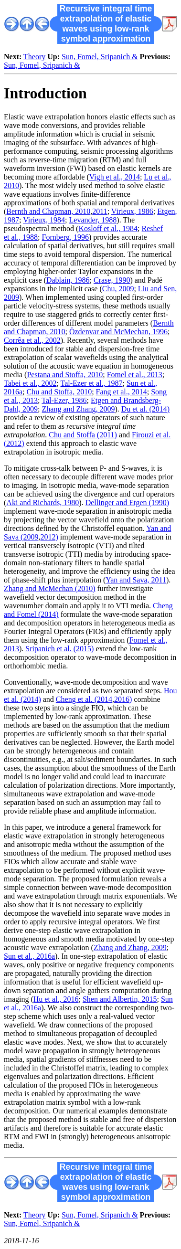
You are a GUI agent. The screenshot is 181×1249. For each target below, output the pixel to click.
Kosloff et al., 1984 (108, 228)
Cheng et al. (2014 (84, 699)
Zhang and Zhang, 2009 (78, 409)
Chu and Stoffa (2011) (83, 435)
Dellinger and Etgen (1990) (127, 502)
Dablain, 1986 (68, 280)
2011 (99, 211)
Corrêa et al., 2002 (32, 340)
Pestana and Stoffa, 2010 (65, 374)
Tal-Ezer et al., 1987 (92, 383)
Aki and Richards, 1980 (42, 502)
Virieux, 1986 (132, 211)
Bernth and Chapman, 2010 (48, 211)
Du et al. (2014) (145, 409)
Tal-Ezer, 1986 (64, 400)
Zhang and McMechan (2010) (50, 588)
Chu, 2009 (118, 289)
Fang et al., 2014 (121, 392)
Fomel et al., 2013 (134, 374)
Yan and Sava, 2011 (136, 580)
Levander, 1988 (93, 220)
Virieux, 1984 (44, 220)
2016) (123, 699)
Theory (34, 57)
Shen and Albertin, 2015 (120, 999)
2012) (49, 537)
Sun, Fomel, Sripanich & (100, 57)
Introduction (45, 93)
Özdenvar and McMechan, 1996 (118, 332)
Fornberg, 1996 (65, 237)
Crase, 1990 (112, 280)
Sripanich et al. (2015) (59, 649)
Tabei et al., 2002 (30, 383)
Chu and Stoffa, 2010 (59, 392)
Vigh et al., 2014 (114, 177)
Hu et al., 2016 (56, 999)
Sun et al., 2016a (29, 956)
